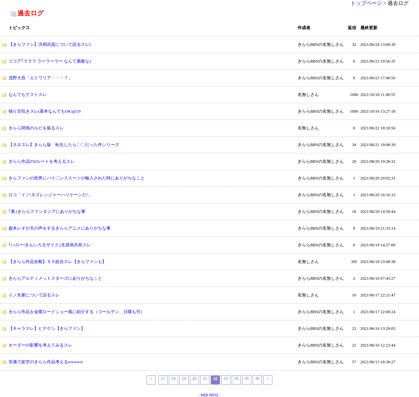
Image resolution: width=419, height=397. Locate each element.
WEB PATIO (209, 395)
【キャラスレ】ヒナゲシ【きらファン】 (47, 328)
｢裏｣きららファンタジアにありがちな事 (47, 211)
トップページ (366, 3)
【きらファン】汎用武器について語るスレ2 (50, 44)
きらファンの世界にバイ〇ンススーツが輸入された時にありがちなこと (77, 178)
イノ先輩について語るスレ (34, 295)
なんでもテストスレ (28, 94)
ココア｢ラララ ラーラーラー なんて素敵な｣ (50, 61)
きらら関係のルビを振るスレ (36, 128)
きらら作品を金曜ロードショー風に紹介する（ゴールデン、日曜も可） (77, 312)
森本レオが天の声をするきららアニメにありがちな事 (60, 228)
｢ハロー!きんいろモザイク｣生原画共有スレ (50, 245)
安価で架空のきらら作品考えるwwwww (46, 362)
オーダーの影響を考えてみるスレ (40, 345)
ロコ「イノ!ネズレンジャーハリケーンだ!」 (50, 195)
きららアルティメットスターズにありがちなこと (55, 278)
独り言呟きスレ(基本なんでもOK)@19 (45, 111)
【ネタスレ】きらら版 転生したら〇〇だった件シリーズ (64, 144)
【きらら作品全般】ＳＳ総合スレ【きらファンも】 (57, 261)
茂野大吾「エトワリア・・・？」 (40, 78)
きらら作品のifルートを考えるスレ (42, 161)
